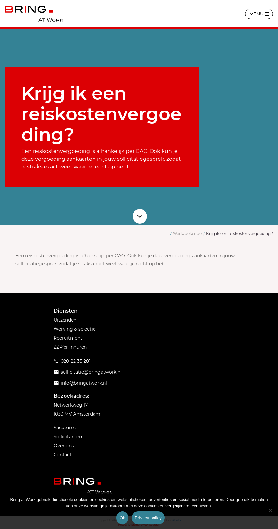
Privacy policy (148, 517)
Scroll (140, 216)
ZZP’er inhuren (70, 347)
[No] (270, 510)
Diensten (66, 311)
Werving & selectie (74, 329)
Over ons (64, 445)
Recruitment (68, 338)
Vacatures (65, 427)
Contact (63, 454)
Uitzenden (65, 320)
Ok (122, 517)
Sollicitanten (68, 436)
